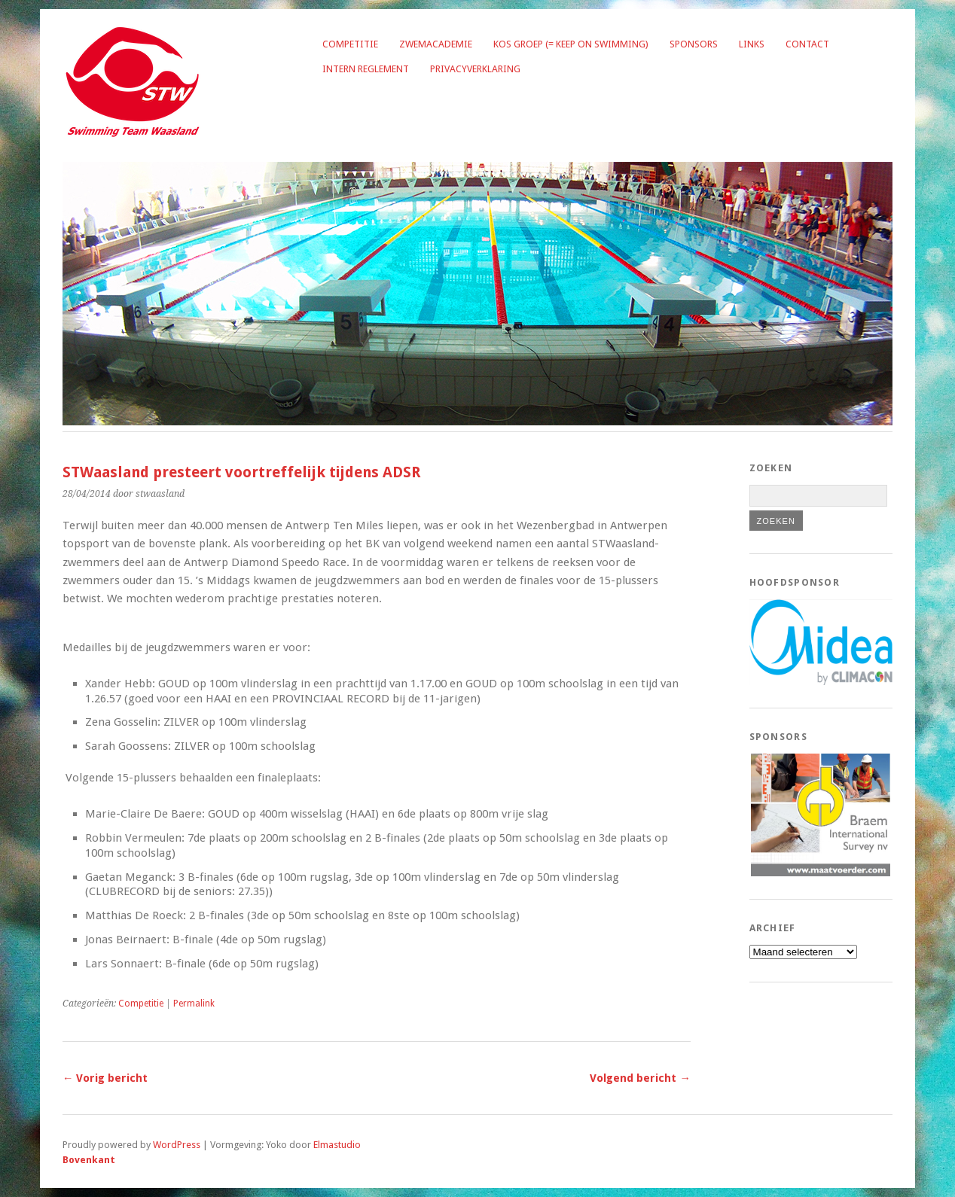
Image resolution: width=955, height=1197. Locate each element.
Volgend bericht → (640, 1078)
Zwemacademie (435, 44)
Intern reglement (365, 69)
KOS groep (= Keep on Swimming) (570, 44)
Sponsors (694, 44)
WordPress (176, 1144)
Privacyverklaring (475, 69)
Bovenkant (89, 1159)
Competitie (350, 44)
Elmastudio (337, 1144)
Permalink (194, 1003)
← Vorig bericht (105, 1078)
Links (751, 44)
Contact (807, 44)
